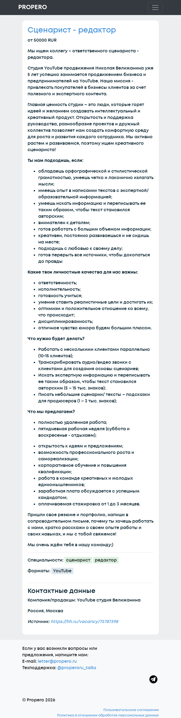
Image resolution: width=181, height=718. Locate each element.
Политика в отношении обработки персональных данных (108, 715)
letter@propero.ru (57, 661)
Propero (32, 7)
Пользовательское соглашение (131, 710)
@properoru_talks (76, 668)
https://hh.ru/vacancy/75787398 (84, 622)
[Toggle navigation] (155, 7)
